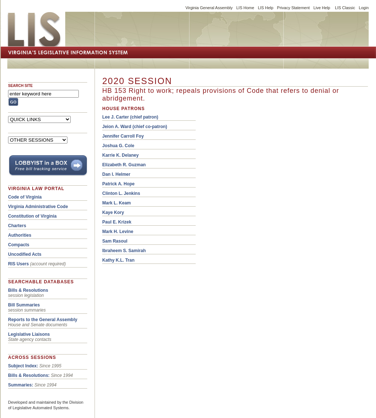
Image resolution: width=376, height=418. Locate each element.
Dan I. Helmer (116, 174)
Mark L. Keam (116, 203)
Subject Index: (23, 365)
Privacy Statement (293, 8)
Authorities (19, 235)
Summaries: (20, 385)
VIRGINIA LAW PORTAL (36, 188)
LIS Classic (345, 8)
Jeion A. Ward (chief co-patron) (134, 126)
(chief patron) (130, 117)
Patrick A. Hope (118, 183)
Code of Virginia (25, 197)
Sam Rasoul (115, 241)
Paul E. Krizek (116, 222)
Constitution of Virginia (32, 216)
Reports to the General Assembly (42, 319)
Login (364, 8)
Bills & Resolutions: (28, 375)
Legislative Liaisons (29, 334)
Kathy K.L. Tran (118, 260)
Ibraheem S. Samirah (124, 250)
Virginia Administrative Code (38, 206)
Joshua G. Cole (118, 145)
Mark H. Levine (117, 231)
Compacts (18, 244)
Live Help (321, 8)
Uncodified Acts (24, 254)
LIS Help (265, 8)
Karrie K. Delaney (120, 155)
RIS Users (18, 263)
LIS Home (245, 8)
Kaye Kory (113, 212)
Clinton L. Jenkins (121, 193)
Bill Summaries (24, 305)
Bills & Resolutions (28, 290)
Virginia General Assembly (209, 8)
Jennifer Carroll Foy (123, 136)
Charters (17, 225)
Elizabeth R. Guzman (124, 164)
